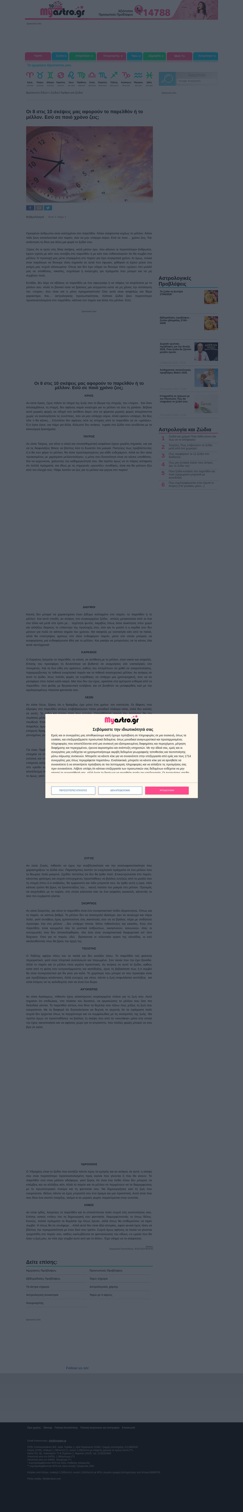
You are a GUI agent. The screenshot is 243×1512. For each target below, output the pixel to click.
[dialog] (121, 756)
